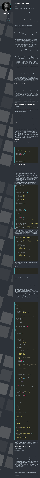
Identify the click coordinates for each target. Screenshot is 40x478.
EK (24, 85)
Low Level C (29, 29)
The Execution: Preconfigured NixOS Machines (23, 23)
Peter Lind (26, 32)
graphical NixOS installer (27, 109)
